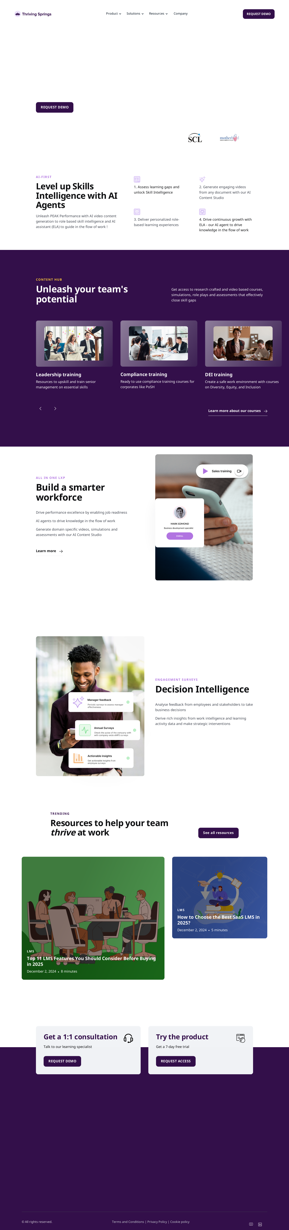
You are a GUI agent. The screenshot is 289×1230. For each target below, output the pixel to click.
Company (181, 13)
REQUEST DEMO (259, 14)
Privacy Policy (157, 1222)
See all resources (218, 836)
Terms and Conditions (128, 1222)
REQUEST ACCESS (176, 1064)
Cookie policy (179, 1222)
